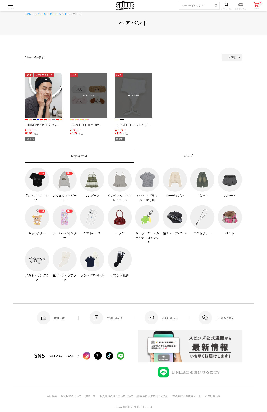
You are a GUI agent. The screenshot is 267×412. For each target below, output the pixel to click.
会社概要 (51, 396)
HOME (28, 14)
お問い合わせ (212, 396)
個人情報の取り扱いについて (116, 396)
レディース (40, 14)
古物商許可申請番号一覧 (186, 396)
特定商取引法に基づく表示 (153, 396)
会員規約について (71, 396)
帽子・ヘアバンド (58, 14)
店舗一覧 (90, 396)
